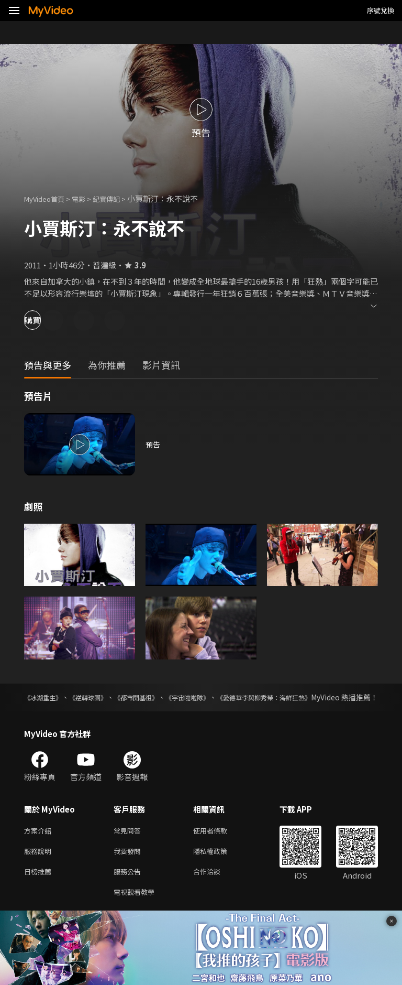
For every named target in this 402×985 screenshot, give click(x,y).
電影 (87, 198)
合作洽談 (215, 886)
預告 (153, 444)
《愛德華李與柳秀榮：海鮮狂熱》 (323, 697)
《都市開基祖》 (164, 697)
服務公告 (129, 886)
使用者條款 (219, 842)
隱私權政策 (219, 864)
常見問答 (129, 842)
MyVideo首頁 (48, 198)
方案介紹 (39, 842)
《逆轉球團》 (104, 697)
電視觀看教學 (137, 908)
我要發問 (129, 864)
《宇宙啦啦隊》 (229, 697)
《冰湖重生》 (46, 697)
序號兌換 (380, 10)
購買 (45, 320)
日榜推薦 (39, 886)
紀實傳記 (117, 198)
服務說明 (39, 864)
